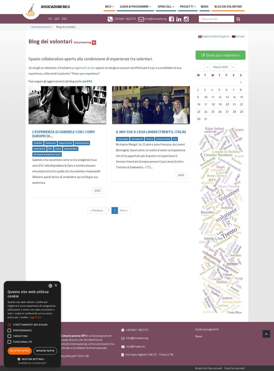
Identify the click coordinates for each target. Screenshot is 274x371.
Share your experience (220, 55)
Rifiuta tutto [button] (45, 350)
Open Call (166, 6)
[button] (32, 359)
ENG (64, 19)
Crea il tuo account (234, 368)
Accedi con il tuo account (208, 368)
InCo (109, 6)
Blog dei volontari (228, 6)
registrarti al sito (84, 68)
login (152, 68)
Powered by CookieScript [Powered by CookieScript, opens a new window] (32, 363)
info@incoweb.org (134, 338)
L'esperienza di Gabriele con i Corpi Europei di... (63, 134)
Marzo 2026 (220, 67)
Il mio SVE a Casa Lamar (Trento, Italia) (151, 132)
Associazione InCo (41, 27)
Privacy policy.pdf (66, 356)
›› (233, 67)
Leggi (97, 190)
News (205, 6)
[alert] (32, 324)
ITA (50, 19)
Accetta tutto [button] (19, 350)
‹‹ (208, 67)
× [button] (55, 285)
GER (56, 19)
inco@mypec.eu (133, 346)
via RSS (87, 81)
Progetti (188, 6)
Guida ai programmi (135, 6)
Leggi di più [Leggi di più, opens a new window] (35, 317)
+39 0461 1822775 (134, 330)
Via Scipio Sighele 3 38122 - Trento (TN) (147, 354)
